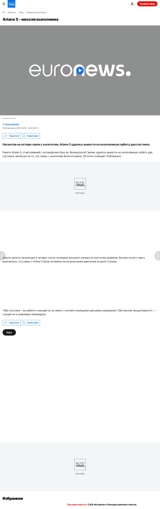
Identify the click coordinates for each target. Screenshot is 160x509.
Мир (21, 12)
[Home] (3, 12)
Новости (12, 12)
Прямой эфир (147, 3)
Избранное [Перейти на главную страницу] (13, 498)
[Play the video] (80, 70)
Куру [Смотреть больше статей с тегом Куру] (9, 332)
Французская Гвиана (36, 12)
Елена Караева (12, 124)
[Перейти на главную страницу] (11, 4)
